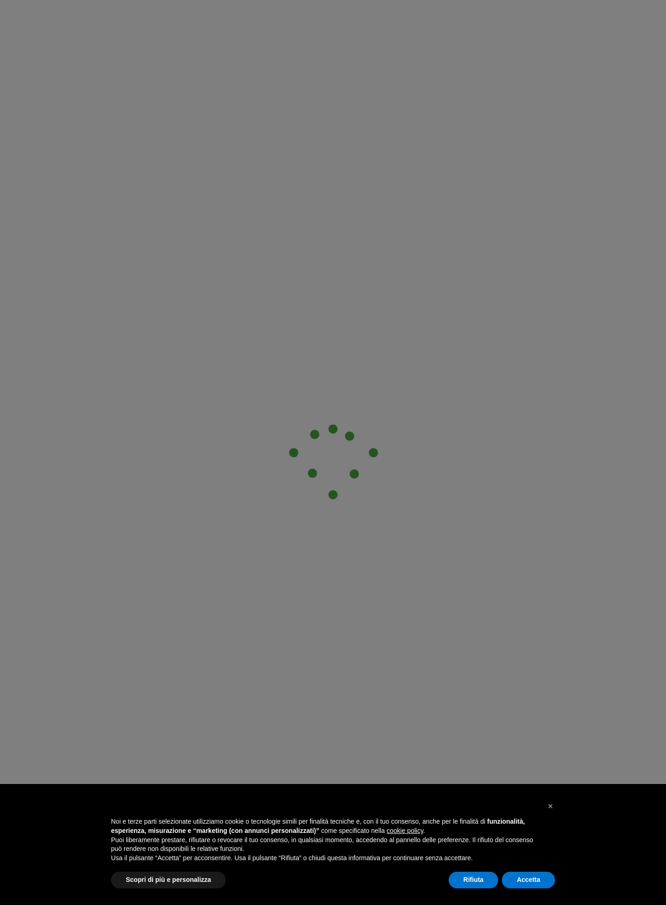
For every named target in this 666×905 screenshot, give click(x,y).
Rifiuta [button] (473, 879)
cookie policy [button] (405, 830)
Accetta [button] (528, 879)
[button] (550, 806)
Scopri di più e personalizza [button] (168, 879)
